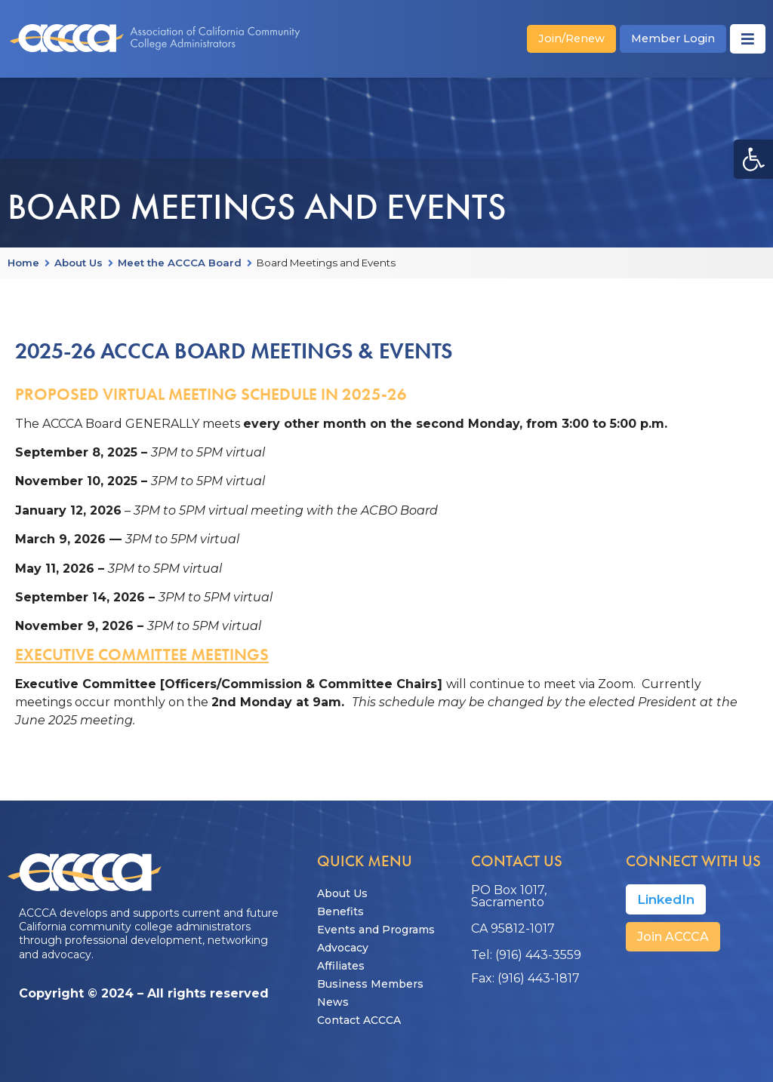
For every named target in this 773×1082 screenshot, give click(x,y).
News (333, 1002)
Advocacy (342, 947)
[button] (753, 159)
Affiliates (341, 966)
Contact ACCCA (359, 1020)
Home (23, 263)
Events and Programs (376, 929)
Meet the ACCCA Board (180, 263)
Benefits (340, 911)
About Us (78, 263)
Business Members (370, 984)
